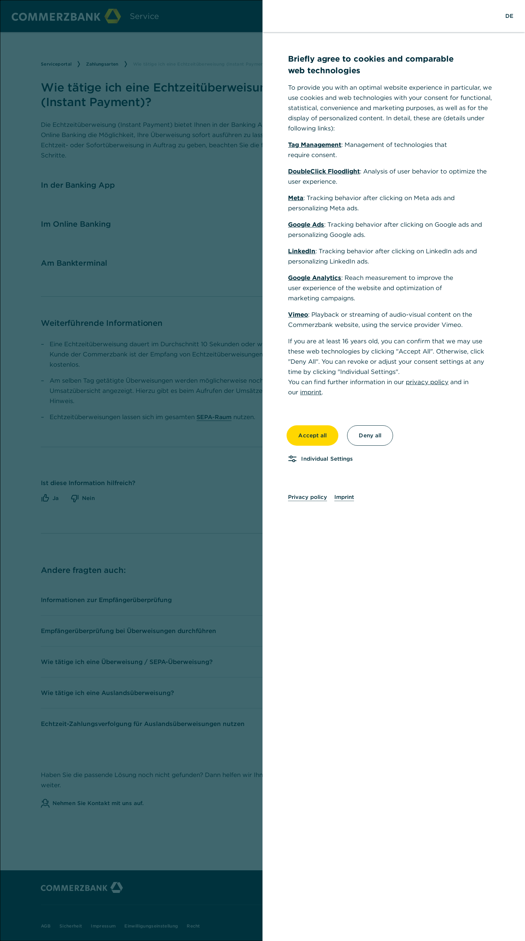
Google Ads (306, 224)
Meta (295, 198)
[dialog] (262, 470)
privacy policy (427, 382)
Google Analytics (314, 278)
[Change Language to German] (509, 16)
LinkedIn (301, 251)
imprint (311, 392)
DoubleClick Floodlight (324, 171)
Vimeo (298, 315)
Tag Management (314, 145)
